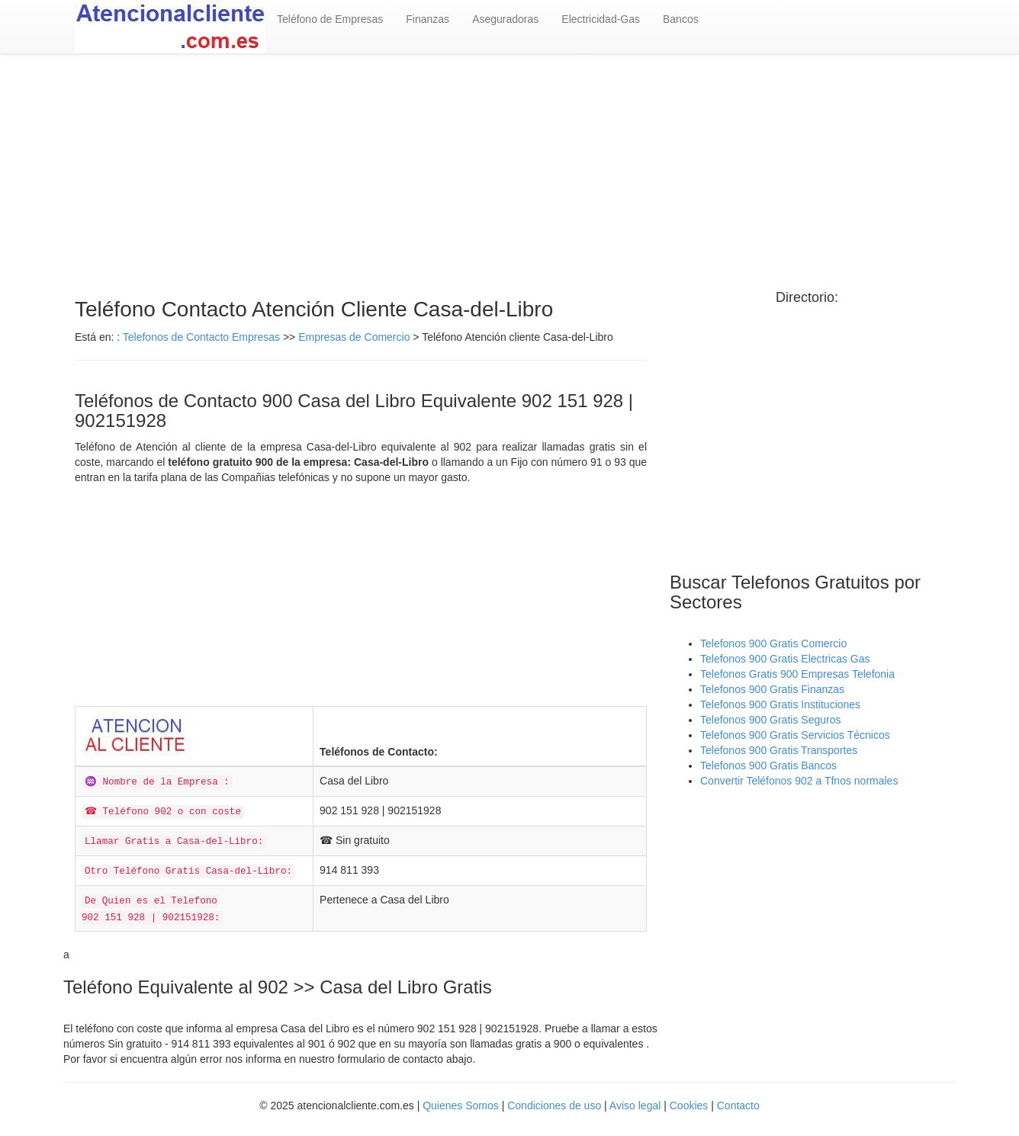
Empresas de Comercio (354, 337)
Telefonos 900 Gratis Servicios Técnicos (795, 735)
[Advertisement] (509, 176)
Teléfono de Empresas (330, 19)
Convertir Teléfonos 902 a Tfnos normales (799, 781)
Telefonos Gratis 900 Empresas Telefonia (797, 674)
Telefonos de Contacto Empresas (203, 337)
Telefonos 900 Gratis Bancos (768, 765)
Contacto (738, 1105)
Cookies (690, 1105)
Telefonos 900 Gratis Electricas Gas (785, 659)
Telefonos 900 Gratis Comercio (773, 643)
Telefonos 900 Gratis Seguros (770, 720)
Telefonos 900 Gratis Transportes (778, 750)
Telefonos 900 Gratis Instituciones (780, 704)
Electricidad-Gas (600, 19)
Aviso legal (635, 1105)
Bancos (681, 19)
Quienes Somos (461, 1105)
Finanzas (427, 19)
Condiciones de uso (554, 1105)
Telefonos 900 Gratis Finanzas (772, 689)
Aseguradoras (505, 19)
